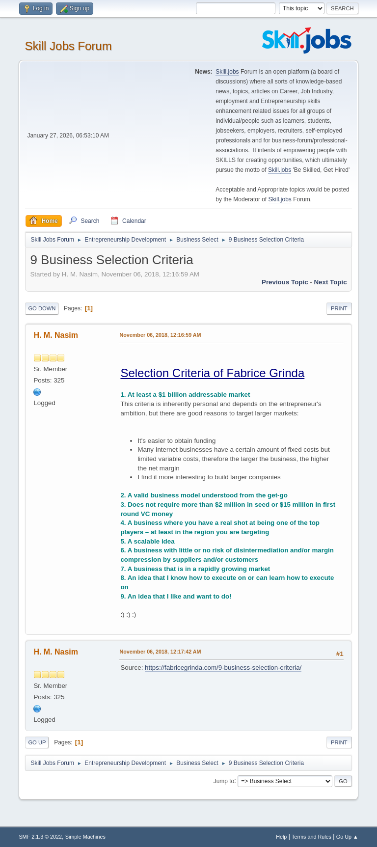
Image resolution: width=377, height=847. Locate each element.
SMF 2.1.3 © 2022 (40, 837)
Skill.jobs (227, 71)
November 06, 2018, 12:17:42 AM (160, 652)
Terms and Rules (311, 837)
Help (281, 837)
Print (339, 308)
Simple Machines (85, 837)
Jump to (224, 780)
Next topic (330, 282)
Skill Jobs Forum (68, 46)
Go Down (41, 308)
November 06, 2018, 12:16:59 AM (160, 335)
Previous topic (285, 282)
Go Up (37, 742)
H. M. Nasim (55, 335)
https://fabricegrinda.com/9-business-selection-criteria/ (223, 667)
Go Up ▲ (347, 837)
